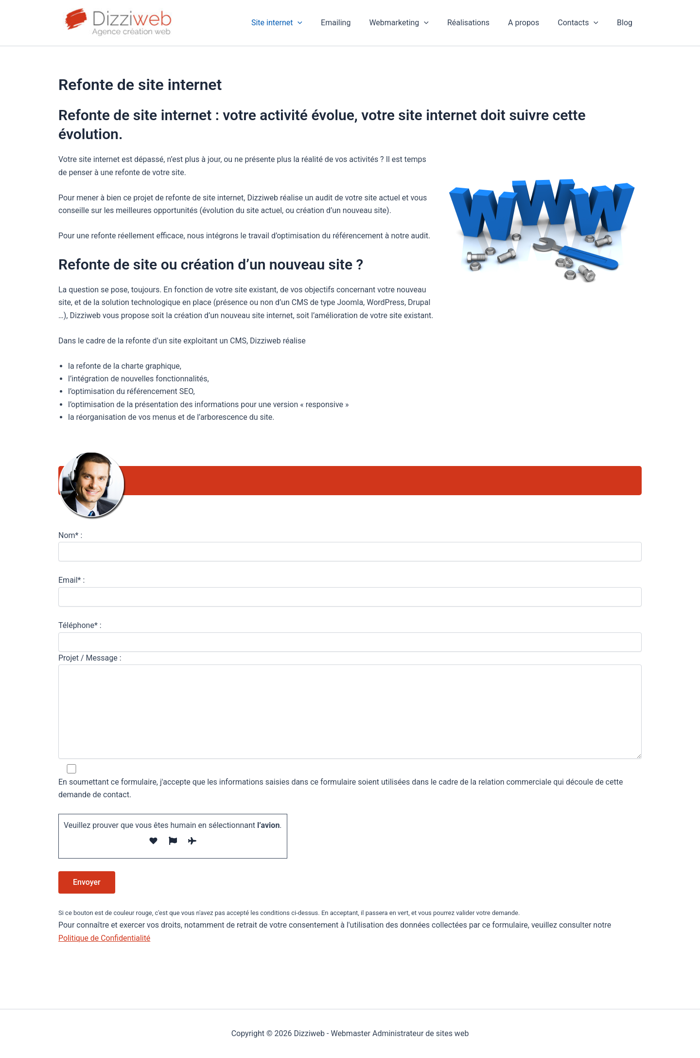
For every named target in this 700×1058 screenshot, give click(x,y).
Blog (626, 22)
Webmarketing (412, 22)
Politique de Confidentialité (104, 938)
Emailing (352, 22)
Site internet (295, 22)
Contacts (582, 22)
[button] (316, 22)
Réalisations (478, 22)
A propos (530, 22)
